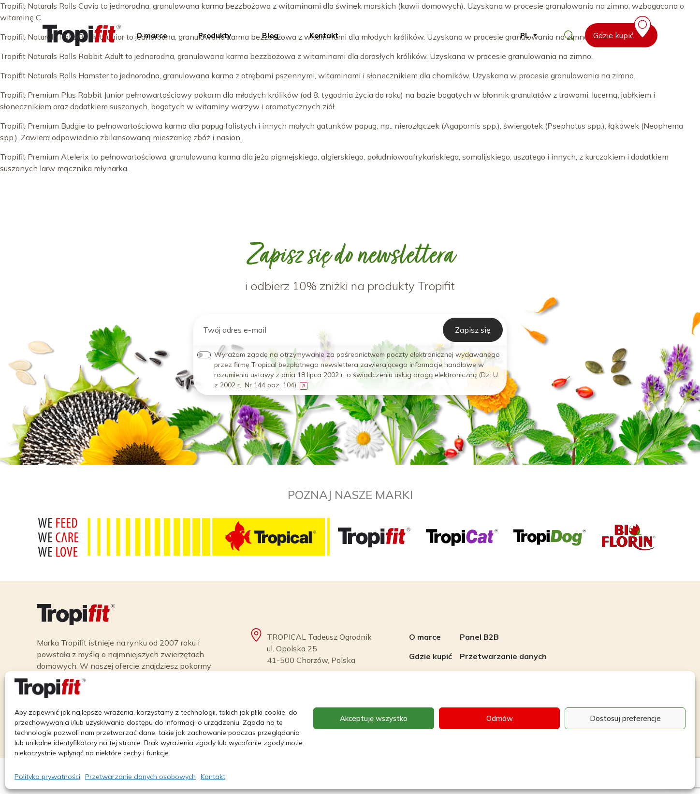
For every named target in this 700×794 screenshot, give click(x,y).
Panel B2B (479, 637)
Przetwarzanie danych (503, 656)
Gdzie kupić (624, 31)
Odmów (499, 718)
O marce (151, 35)
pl (525, 35)
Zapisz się (473, 330)
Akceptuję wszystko (374, 718)
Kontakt (213, 776)
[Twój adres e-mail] (320, 330)
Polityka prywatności (47, 776)
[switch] (204, 355)
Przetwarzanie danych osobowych (140, 776)
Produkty (214, 35)
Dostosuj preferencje (625, 718)
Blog (270, 35)
